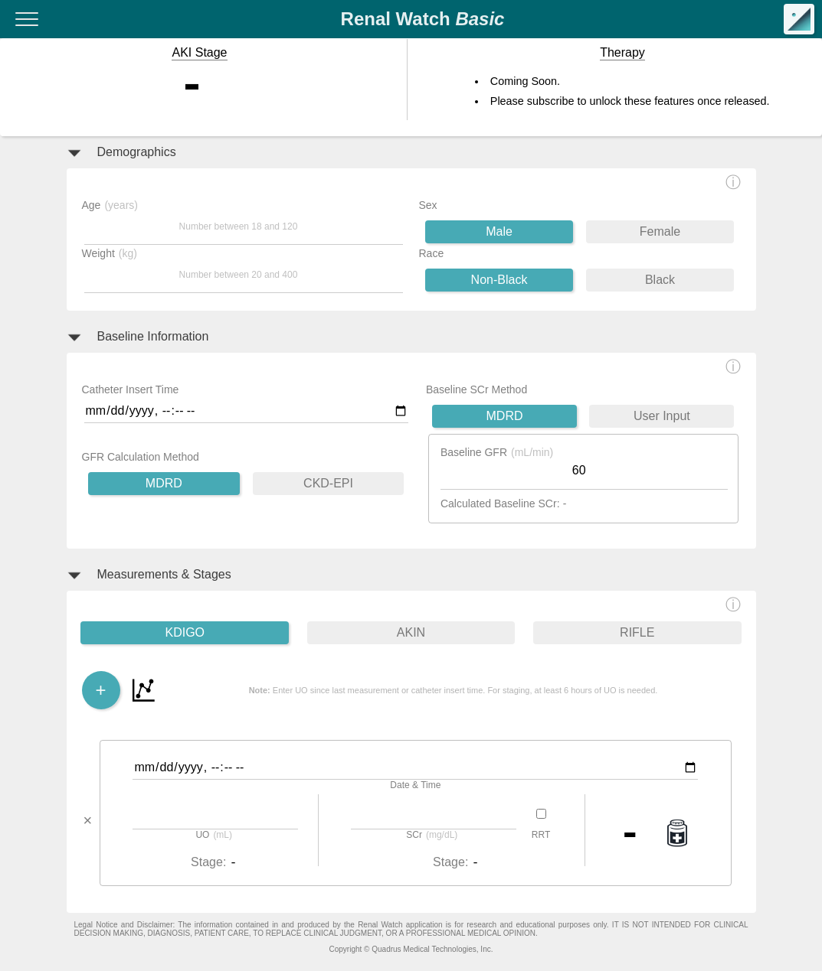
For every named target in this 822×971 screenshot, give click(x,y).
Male (499, 231)
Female (660, 231)
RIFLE (637, 632)
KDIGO (185, 632)
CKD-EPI (328, 483)
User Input (662, 415)
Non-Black (499, 279)
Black (660, 279)
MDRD (164, 483)
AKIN (411, 632)
